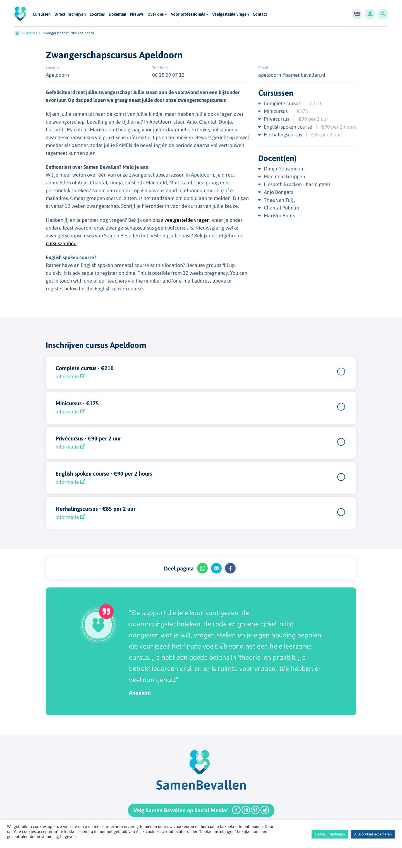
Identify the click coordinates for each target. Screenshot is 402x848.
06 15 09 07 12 (168, 75)
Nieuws (136, 14)
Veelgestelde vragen (230, 14)
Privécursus (277, 119)
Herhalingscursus (283, 135)
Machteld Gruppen (284, 176)
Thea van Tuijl (279, 200)
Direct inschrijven (70, 14)
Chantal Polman (281, 208)
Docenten (117, 14)
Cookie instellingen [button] (330, 834)
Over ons (155, 14)
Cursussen (42, 14)
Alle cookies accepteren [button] (373, 834)
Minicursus (276, 111)
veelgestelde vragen (187, 220)
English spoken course (288, 127)
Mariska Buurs (279, 215)
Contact (260, 14)
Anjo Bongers (278, 192)
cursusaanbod (61, 243)
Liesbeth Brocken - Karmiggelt (297, 184)
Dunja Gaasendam (284, 169)
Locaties (97, 14)
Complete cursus (283, 103)
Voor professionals (188, 14)
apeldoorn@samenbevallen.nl (291, 75)
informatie (70, 376)
